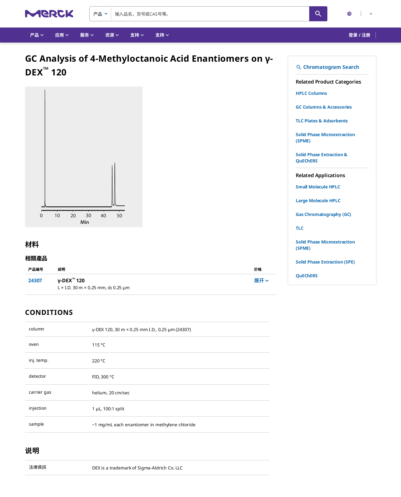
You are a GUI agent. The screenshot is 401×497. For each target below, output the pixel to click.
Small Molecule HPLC (318, 187)
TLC (300, 228)
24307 (35, 280)
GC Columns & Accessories (324, 107)
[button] (359, 35)
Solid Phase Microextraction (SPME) (325, 137)
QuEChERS (307, 276)
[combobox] (208, 13)
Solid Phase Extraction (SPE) (325, 262)
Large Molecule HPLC (318, 200)
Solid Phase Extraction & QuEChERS (321, 157)
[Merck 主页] (49, 13)
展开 (261, 280)
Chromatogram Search (327, 67)
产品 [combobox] (97, 14)
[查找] (318, 13)
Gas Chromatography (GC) (323, 214)
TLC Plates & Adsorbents (322, 121)
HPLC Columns (311, 93)
